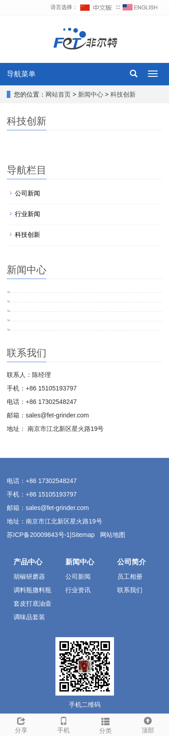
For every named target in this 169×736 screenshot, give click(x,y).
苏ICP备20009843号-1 (38, 534)
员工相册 (129, 576)
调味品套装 (29, 617)
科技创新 (122, 94)
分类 (105, 724)
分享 (21, 724)
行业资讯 (78, 590)
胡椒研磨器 (29, 576)
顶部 (148, 724)
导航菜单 (21, 74)
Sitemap (84, 534)
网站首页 (58, 94)
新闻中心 (91, 94)
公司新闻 (27, 193)
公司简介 (131, 562)
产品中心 (28, 562)
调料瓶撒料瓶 (32, 590)
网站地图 (112, 534)
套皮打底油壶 (32, 603)
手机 (63, 724)
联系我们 (129, 590)
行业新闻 (27, 213)
